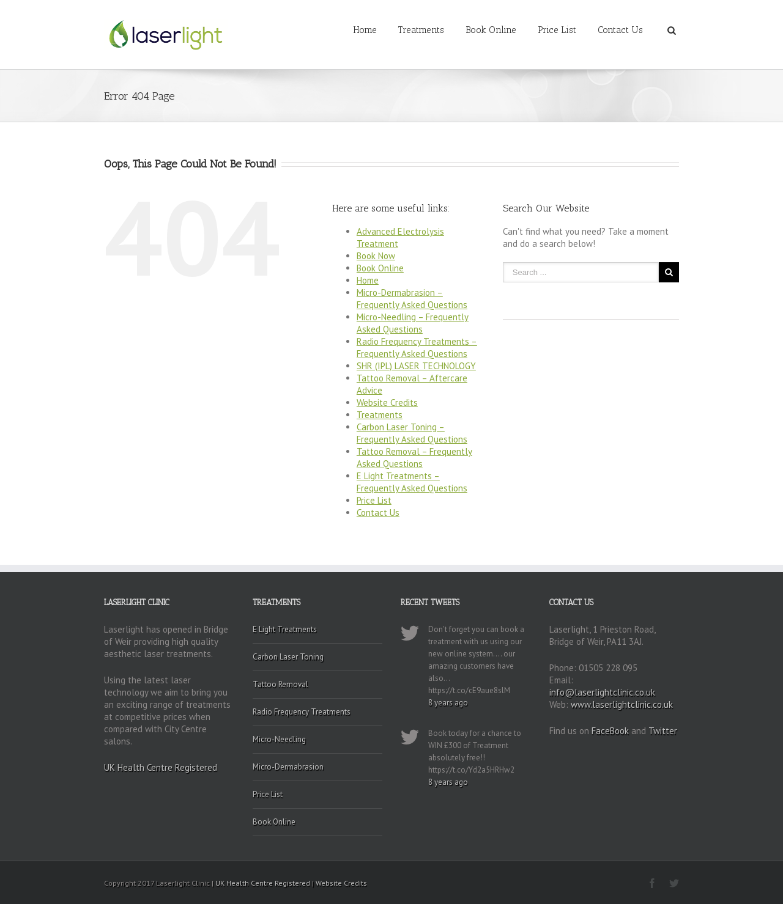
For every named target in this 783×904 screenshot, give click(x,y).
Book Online (491, 29)
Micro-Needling (279, 739)
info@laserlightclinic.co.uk (602, 692)
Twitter (662, 731)
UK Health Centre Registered (160, 767)
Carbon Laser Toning (288, 657)
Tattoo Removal (280, 684)
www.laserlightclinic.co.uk (622, 704)
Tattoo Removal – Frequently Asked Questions (414, 457)
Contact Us (620, 29)
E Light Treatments (285, 629)
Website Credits (387, 402)
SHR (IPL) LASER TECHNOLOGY (416, 366)
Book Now (376, 256)
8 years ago (448, 702)
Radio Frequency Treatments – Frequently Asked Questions (417, 347)
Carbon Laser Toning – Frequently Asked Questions (412, 433)
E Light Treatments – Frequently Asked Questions (412, 482)
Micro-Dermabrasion (288, 767)
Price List (557, 29)
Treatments (421, 29)
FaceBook (610, 731)
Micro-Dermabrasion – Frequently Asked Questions (412, 299)
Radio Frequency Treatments (302, 712)
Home (365, 29)
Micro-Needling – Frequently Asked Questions (413, 323)
